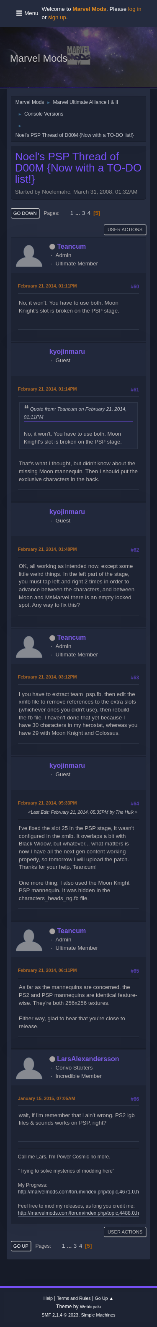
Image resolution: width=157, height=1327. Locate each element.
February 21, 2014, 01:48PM (47, 549)
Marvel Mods (38, 58)
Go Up (20, 1246)
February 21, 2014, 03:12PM (47, 676)
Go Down (25, 213)
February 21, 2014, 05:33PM (47, 802)
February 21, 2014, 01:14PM (47, 388)
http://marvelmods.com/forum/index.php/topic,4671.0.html (82, 1192)
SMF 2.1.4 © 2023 (59, 1314)
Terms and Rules (74, 1298)
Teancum (71, 246)
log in (135, 9)
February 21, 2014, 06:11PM (47, 970)
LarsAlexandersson (88, 1058)
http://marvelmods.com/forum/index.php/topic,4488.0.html (82, 1213)
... (78, 213)
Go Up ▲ (104, 1298)
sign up (57, 17)
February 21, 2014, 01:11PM (47, 285)
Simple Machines (98, 1314)
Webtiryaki (90, 1306)
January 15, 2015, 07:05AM (46, 1098)
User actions (125, 229)
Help (48, 1298)
